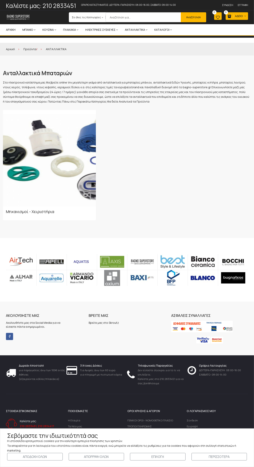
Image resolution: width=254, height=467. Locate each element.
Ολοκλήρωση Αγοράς (200, 404)
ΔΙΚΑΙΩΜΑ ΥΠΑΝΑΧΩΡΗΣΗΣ (143, 410)
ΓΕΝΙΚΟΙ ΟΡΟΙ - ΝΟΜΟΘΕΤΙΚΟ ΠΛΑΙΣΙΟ (150, 385)
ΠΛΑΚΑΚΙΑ (70, 30)
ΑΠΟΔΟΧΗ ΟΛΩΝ (35, 457)
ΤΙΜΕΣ (131, 423)
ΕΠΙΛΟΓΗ (157, 457)
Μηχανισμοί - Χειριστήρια (30, 176)
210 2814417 (46, 391)
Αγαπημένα (194, 410)
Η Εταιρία (74, 385)
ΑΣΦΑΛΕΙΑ (133, 417)
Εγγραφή (243, 5)
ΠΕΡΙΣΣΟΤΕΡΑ (219, 457)
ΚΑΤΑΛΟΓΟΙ (163, 30)
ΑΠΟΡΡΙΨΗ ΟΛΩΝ (96, 457)
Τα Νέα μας (75, 391)
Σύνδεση (227, 5)
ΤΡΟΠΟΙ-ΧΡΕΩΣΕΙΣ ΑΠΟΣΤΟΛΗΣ (146, 398)
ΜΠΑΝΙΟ (29, 30)
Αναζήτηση (188, 17)
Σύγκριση (193, 417)
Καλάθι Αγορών (196, 398)
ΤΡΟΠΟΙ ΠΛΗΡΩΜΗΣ (139, 391)
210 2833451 (59, 6)
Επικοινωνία (76, 398)
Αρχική (10, 30)
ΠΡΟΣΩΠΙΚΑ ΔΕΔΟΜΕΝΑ (141, 404)
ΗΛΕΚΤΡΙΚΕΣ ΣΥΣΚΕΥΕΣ (101, 30)
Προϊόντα (29, 49)
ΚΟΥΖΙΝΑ (49, 30)
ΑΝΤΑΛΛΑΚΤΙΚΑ (136, 30)
